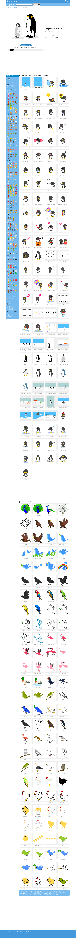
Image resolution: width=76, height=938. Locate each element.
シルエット (9, 315)
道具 (14, 257)
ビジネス (9, 216)
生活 (11, 208)
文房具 (11, 222)
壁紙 (8, 314)
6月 (10, 86)
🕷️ (11, 292)
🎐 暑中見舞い (10, 308)
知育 (15, 222)
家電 (8, 257)
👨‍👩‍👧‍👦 (8, 214)
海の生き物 (9, 143)
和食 (8, 161)
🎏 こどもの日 (10, 82)
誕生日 (8, 278)
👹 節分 (9, 295)
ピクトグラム (10, 316)
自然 (12, 92)
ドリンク (9, 177)
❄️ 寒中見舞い (10, 307)
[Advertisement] (56, 18)
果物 (10, 183)
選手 (12, 242)
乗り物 (8, 199)
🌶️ (16, 189)
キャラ (10, 116)
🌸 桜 (8, 81)
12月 (10, 89)
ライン (10, 312)
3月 (10, 85)
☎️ (11, 259)
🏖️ (16, 112)
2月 (15, 89)
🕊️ (16, 138)
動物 (8, 116)
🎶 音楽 (8, 252)
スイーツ (9, 170)
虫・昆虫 (9, 152)
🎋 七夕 (9, 302)
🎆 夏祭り (9, 303)
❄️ (13, 110)
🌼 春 (8, 79)
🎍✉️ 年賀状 (10, 309)
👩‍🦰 (16, 210)
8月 (14, 86)
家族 (8, 208)
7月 (12, 86)
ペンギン (16, 7)
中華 (14, 161)
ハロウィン (9, 288)
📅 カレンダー (10, 90)
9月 (10, 87)
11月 (15, 87)
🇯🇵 (13, 267)
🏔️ (13, 112)
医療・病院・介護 (10, 232)
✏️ (16, 224)
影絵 (15, 116)
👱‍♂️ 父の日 (9, 301)
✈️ (16, 205)
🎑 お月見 (9, 304)
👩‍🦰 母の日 (9, 299)
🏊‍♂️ (16, 248)
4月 (12, 85)
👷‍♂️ (13, 218)
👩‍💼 (11, 218)
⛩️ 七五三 (9, 306)
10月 (12, 87)
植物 (10, 92)
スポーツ (9, 242)
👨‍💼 (8, 218)
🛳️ (11, 207)
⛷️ (8, 250)
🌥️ (8, 110)
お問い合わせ (28, 931)
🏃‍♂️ (13, 228)
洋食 (11, 161)
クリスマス (9, 283)
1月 (12, 89)
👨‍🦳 (11, 212)
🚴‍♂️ (16, 203)
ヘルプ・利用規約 (19, 931)
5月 (14, 85)
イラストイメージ (9, 7)
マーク (12, 263)
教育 (8, 222)
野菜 (8, 183)
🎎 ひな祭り (9, 297)
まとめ (67, 1)
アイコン (9, 263)
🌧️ (11, 110)
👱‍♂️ (8, 212)
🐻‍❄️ (16, 121)
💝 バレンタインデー (11, 296)
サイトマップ (10, 931)
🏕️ (13, 250)
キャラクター (9, 269)
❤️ (11, 236)
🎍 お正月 (9, 293)
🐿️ (11, 127)
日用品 (11, 257)
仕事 (12, 216)
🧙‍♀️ (16, 290)
